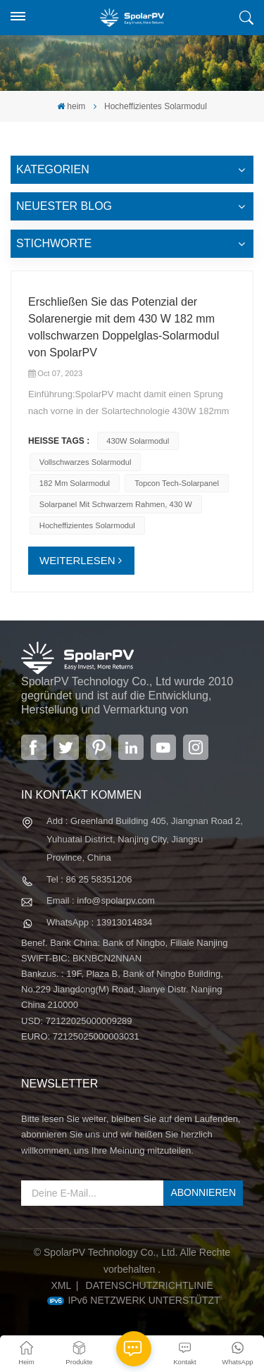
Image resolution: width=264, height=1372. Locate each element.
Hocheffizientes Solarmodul (87, 525)
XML (61, 1285)
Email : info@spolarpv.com (100, 900)
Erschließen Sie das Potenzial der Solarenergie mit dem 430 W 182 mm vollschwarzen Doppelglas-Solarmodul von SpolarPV (123, 327)
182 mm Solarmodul (74, 483)
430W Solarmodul (137, 441)
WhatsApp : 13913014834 (99, 922)
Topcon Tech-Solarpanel (176, 483)
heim (71, 106)
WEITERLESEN (77, 560)
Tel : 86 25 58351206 (89, 879)
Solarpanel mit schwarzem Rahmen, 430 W (115, 504)
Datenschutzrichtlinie (149, 1285)
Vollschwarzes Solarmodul (85, 462)
